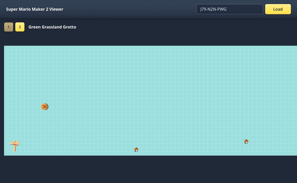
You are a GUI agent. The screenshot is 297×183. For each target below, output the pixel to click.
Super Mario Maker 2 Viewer (34, 9)
